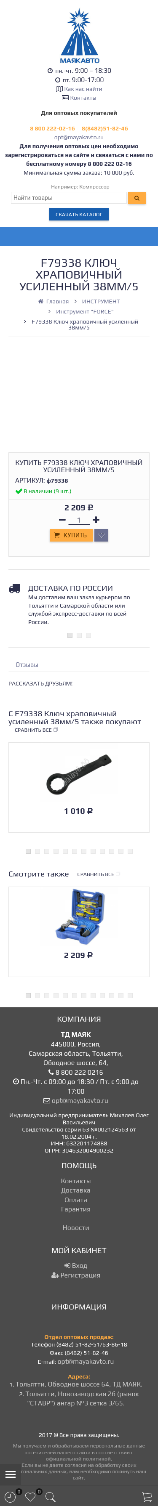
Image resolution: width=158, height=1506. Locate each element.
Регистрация (75, 1275)
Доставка (75, 1190)
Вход (75, 1266)
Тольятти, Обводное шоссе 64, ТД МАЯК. (79, 1384)
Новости (75, 1228)
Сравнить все (37, 730)
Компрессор (94, 186)
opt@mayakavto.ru (79, 137)
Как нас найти (83, 88)
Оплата (75, 1200)
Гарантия (76, 1209)
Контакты (83, 97)
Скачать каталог (79, 214)
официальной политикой (78, 1459)
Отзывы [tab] (27, 664)
